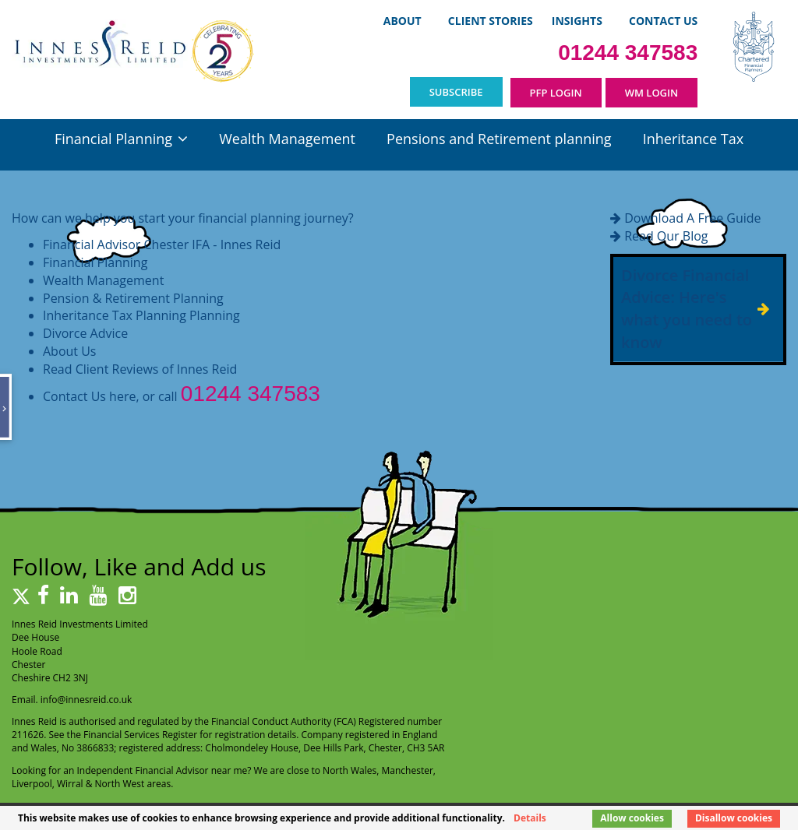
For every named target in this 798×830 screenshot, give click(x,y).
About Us (70, 351)
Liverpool (32, 783)
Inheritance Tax (693, 138)
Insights (577, 20)
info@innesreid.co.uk (86, 699)
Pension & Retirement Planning (133, 298)
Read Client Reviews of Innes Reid (140, 369)
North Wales (349, 770)
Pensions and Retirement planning (499, 138)
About (402, 20)
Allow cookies (632, 818)
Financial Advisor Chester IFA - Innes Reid (162, 244)
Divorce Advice (85, 333)
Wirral (70, 783)
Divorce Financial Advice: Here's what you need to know (686, 309)
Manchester (407, 770)
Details (530, 818)
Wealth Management (287, 138)
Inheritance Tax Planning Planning (141, 315)
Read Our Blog (666, 235)
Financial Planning (113, 138)
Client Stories (490, 20)
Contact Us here (89, 396)
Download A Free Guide (692, 218)
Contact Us (663, 20)
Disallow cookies (733, 818)
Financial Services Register (140, 734)
